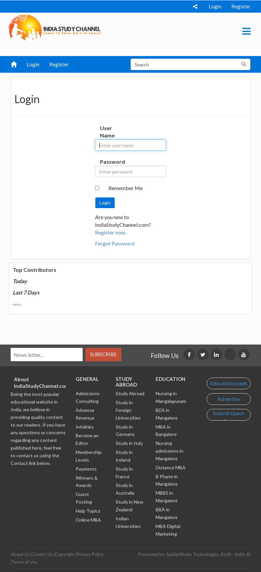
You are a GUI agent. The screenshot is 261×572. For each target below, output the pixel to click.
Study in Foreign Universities (128, 410)
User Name (106, 132)
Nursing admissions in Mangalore (169, 450)
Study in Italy (129, 443)
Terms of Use (24, 562)
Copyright (65, 554)
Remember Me (125, 188)
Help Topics (88, 511)
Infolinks (85, 427)
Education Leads (228, 383)
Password (106, 161)
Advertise (228, 399)
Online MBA (88, 520)
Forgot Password (114, 243)
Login (215, 6)
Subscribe (103, 354)
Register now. (110, 232)
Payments (86, 469)
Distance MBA (171, 467)
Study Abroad (130, 393)
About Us (20, 554)
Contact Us (42, 554)
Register (241, 6)
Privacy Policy (90, 554)
